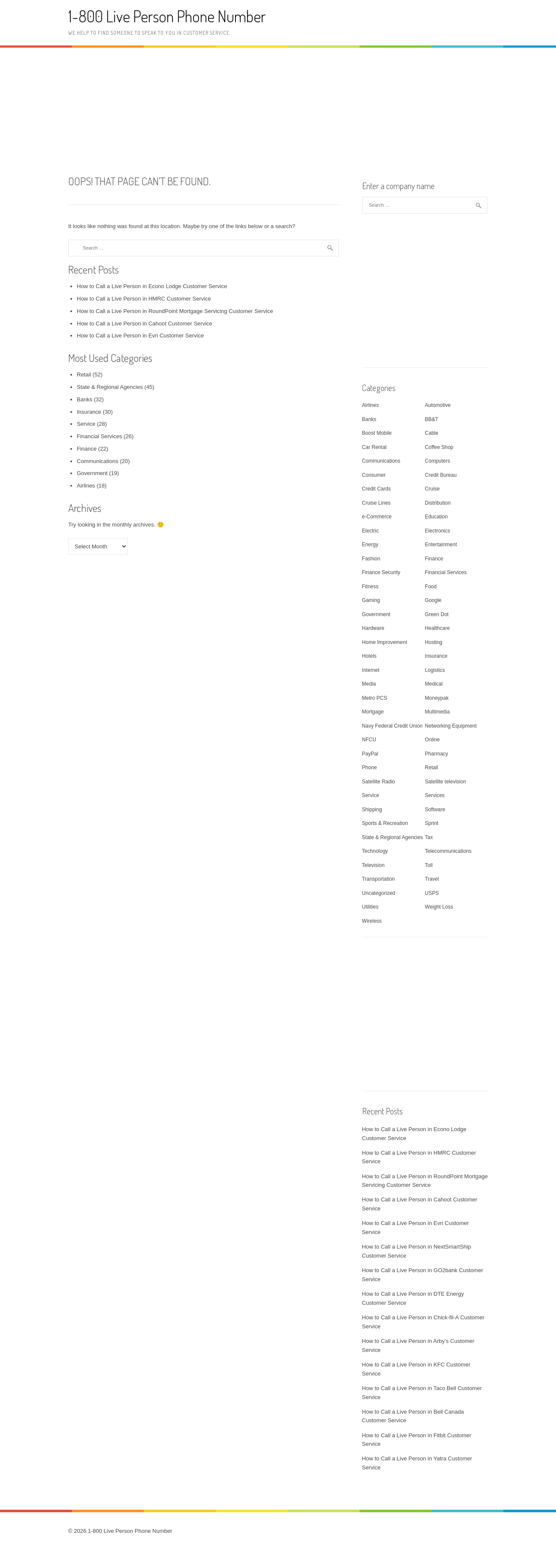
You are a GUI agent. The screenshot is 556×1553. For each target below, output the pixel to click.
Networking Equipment (451, 726)
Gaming (371, 600)
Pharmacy (436, 754)
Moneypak (436, 698)
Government (92, 473)
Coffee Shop (439, 447)
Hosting (433, 642)
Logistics (435, 670)
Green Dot (436, 614)
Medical (433, 684)
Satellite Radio (378, 782)
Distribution (437, 503)
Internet (371, 670)
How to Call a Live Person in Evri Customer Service (140, 335)
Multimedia (437, 712)
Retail (84, 374)
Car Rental (374, 447)
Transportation (378, 879)
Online (432, 740)
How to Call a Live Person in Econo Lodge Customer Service (152, 286)
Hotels (369, 656)
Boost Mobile (377, 433)
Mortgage (373, 712)
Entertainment (441, 545)
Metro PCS (374, 698)
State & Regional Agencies (110, 387)
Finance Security (381, 572)
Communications (97, 461)
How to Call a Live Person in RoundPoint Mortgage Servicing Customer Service (175, 311)
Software (435, 810)
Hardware (373, 628)
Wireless (372, 921)
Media (369, 684)
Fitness (370, 587)
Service (86, 424)
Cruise (432, 489)
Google (433, 600)
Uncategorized (378, 893)
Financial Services (99, 436)
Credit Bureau (440, 475)
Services (434, 795)
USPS (432, 893)
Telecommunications (448, 851)
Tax (429, 837)
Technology (375, 851)
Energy (370, 545)
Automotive (437, 405)
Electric (370, 531)
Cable (431, 433)
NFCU (369, 740)
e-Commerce (377, 517)
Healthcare (437, 628)
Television (373, 865)
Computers (437, 461)
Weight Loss (439, 907)
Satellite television (445, 782)
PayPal (370, 754)
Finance (87, 448)
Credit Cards (376, 489)
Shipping (372, 810)
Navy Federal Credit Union (392, 726)
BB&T (431, 419)
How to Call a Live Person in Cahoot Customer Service (144, 323)
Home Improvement (384, 642)
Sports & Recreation (385, 823)
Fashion (371, 559)
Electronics (437, 531)
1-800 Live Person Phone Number (167, 16)
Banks (84, 399)
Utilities (370, 907)
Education (436, 517)
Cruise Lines (376, 503)
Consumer (374, 475)
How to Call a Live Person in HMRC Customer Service (144, 298)
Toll (428, 865)
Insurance (89, 412)
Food (430, 587)
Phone (369, 767)
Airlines (86, 485)
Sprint (431, 823)
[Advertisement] (278, 110)
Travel (432, 879)
